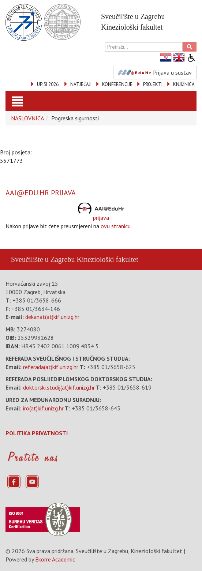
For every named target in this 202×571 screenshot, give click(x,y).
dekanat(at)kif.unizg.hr (52, 316)
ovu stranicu (116, 226)
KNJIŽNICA (184, 84)
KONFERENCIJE (117, 84)
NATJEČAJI (80, 84)
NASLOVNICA (27, 118)
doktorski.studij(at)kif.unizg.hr (59, 387)
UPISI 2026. (48, 84)
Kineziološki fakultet (107, 259)
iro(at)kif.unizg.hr (43, 408)
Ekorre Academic (55, 559)
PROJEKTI (152, 84)
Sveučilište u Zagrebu (43, 259)
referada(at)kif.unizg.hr (50, 367)
